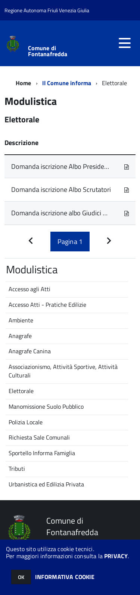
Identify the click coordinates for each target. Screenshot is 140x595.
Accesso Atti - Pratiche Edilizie (47, 304)
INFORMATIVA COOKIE (65, 576)
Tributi (17, 468)
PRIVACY (116, 555)
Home (23, 82)
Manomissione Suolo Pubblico (46, 406)
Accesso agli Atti (29, 288)
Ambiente (21, 320)
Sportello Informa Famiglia (42, 452)
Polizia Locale (26, 422)
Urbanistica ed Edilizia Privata (46, 484)
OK (21, 577)
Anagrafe (20, 335)
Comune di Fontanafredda (48, 51)
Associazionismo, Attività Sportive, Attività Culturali (63, 371)
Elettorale (21, 390)
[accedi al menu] (125, 43)
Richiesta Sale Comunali (39, 437)
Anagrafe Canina (30, 351)
